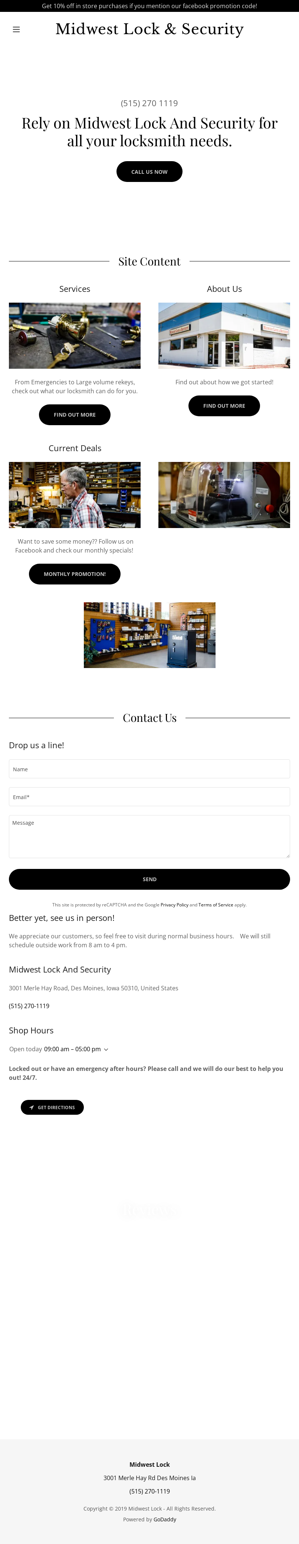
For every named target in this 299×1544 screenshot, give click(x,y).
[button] (30, 29)
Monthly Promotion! (75, 573)
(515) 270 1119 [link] (149, 102)
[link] (149, 32)
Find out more (75, 414)
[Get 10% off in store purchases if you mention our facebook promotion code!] (149, 5)
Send (150, 879)
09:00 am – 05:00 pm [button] (72, 1049)
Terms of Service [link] (215, 905)
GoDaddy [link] (165, 1519)
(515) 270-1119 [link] (29, 1006)
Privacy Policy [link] (174, 905)
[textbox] (149, 768)
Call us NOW (149, 171)
